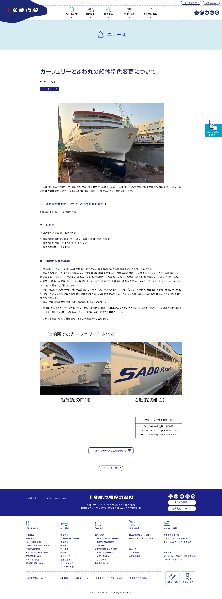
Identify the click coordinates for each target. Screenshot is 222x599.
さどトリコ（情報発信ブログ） (107, 553)
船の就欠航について (35, 563)
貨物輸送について (171, 535)
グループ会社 (116, 578)
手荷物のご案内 (33, 549)
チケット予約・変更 (213, 128)
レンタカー (99, 546)
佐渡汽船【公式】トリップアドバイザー (212, 12)
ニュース (132, 549)
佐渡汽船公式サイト (24, 11)
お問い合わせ (34, 498)
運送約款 (168, 553)
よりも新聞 (101, 560)
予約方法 (30, 535)
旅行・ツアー (100, 535)
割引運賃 (64, 549)
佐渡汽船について (181, 508)
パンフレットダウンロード (108, 538)
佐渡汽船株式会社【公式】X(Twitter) (196, 12)
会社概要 (64, 578)
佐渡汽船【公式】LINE (217, 12)
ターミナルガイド (67, 567)
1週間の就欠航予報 (71, 538)
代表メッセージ (81, 578)
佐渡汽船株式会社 (111, 497)
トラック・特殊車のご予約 (37, 553)
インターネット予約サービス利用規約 (180, 556)
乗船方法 (30, 538)
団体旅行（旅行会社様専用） (176, 538)
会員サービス (172, 578)
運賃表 (63, 546)
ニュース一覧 (111, 468)
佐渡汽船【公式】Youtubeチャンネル (207, 12)
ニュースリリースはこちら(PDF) (109, 450)
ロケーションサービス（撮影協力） (178, 542)
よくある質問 (191, 3)
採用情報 (100, 578)
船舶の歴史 (65, 560)
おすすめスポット (102, 563)
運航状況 (64, 535)
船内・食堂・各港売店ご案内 (141, 538)
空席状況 (64, 542)
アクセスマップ (66, 563)
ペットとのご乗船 (33, 542)
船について (65, 556)
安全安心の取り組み (138, 578)
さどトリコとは (103, 556)
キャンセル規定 (32, 560)
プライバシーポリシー (56, 498)
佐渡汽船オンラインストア (140, 535)
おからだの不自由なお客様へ (39, 546)
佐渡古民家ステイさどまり (106, 549)
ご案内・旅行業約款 (105, 542)
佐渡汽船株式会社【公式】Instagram (201, 12)
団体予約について (34, 556)
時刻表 (63, 553)
